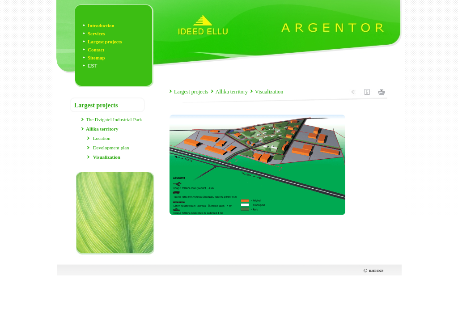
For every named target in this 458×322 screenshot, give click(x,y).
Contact (96, 49)
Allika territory (232, 92)
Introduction (101, 25)
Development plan (111, 147)
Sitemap (96, 57)
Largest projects (105, 41)
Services (96, 33)
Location (101, 138)
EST (92, 65)
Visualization (269, 92)
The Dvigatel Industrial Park (114, 119)
